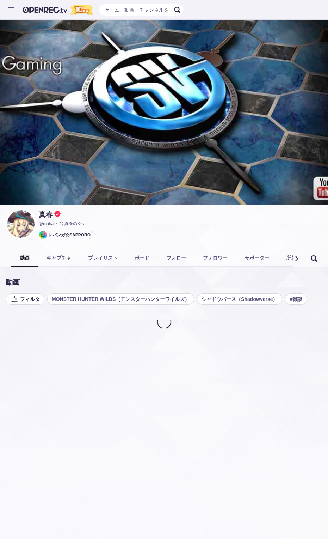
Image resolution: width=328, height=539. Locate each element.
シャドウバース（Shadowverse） (240, 299)
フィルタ (25, 299)
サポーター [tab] (257, 258)
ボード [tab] (142, 258)
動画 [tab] (25, 258)
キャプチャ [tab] (59, 258)
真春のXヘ (71, 223)
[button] (296, 258)
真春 (46, 214)
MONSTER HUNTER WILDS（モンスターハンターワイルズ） (121, 299)
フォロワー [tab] (215, 258)
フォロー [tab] (176, 258)
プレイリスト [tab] (103, 258)
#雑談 (296, 299)
